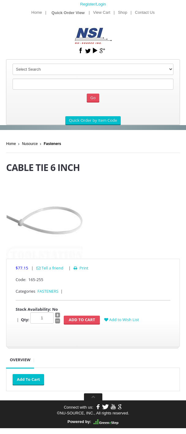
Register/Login (93, 4)
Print (80, 268)
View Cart (101, 12)
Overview (20, 359)
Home (36, 12)
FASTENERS (48, 291)
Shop (122, 12)
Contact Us (144, 12)
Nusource (30, 144)
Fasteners (52, 144)
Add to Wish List (121, 319)
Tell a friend (49, 268)
